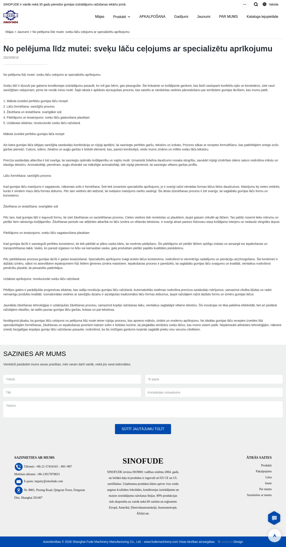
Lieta (268, 477)
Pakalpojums (264, 471)
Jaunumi (203, 16)
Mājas (99, 16)
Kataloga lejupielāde (262, 16)
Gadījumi (181, 16)
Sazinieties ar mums (259, 495)
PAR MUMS (228, 16)
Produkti (119, 17)
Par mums (265, 489)
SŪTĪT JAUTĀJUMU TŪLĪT (143, 429)
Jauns (268, 483)
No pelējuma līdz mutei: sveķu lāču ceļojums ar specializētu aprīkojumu (80, 32)
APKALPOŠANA (152, 16)
